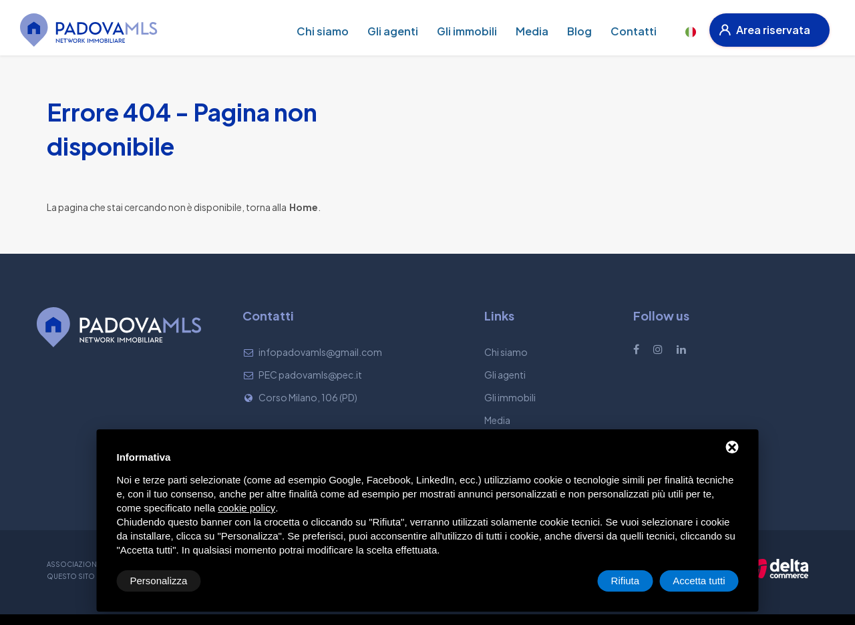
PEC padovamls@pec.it (310, 375)
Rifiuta (625, 580)
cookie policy (246, 507)
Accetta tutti (699, 580)
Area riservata (764, 30)
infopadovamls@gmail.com (320, 352)
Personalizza (159, 580)
